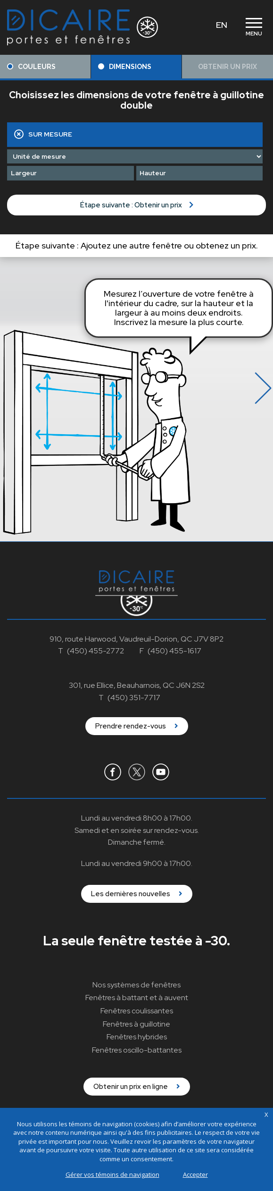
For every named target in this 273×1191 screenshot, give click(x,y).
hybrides (137, 1037)
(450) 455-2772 (95, 651)
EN (221, 24)
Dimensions (124, 66)
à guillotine (136, 1024)
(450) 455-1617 (174, 651)
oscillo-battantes (137, 1050)
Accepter (195, 1174)
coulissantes (136, 1011)
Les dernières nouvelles (136, 894)
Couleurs (31, 66)
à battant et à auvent (136, 997)
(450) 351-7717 (134, 698)
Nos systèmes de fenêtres (136, 985)
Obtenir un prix (227, 66)
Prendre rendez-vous (136, 726)
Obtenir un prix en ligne (136, 1086)
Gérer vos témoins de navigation (112, 1174)
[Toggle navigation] (253, 27)
